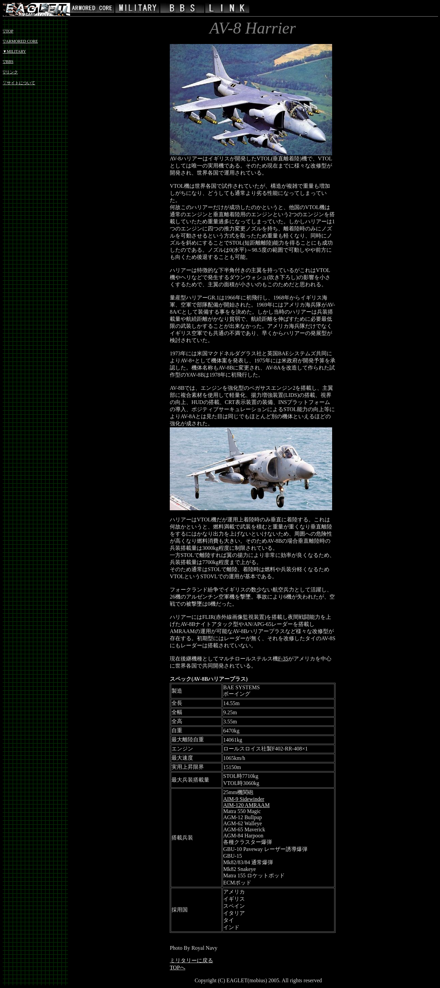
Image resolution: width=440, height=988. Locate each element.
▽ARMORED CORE (20, 41)
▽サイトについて (19, 83)
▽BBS (8, 61)
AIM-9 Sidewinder (243, 799)
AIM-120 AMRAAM (246, 805)
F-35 (283, 658)
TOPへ (177, 967)
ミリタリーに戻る (191, 960)
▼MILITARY (14, 51)
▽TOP (8, 31)
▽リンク (10, 72)
